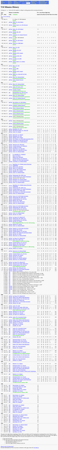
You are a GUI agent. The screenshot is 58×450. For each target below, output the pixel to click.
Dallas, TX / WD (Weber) (18, 22)
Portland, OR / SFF (17, 32)
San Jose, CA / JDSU (17, 214)
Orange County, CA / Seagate (19, 61)
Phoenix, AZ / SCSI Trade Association (20, 160)
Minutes (10, 3)
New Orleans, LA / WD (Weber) (19, 102)
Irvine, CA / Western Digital (18, 151)
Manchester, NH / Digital (18, 416)
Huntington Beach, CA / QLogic (19, 339)
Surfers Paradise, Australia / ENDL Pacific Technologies (24, 371)
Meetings (10, 2)
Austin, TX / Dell (16, 305)
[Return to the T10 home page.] (7, 446)
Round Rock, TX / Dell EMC (19, 148)
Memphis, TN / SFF (17, 50)
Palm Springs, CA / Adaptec (18, 385)
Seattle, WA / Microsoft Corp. (19, 329)
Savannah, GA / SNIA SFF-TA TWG (20, 140)
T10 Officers (36, 447)
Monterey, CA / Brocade (18, 322)
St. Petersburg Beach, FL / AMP (19, 386)
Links (2, 3)
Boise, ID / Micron (16, 155)
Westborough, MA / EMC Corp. (19, 175)
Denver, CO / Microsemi (18, 168)
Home (2, 1)
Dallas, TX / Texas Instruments (19, 334)
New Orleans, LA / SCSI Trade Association (22, 191)
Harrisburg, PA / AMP (17, 381)
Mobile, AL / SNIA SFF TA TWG (20, 74)
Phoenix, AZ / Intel (17, 303)
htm (11, 22)
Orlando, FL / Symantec (18, 248)
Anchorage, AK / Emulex (18, 255)
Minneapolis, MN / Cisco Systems (20, 341)
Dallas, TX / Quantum (17, 402)
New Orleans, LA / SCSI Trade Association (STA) (23, 138)
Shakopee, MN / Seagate (18, 53)
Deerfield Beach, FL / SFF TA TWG (20, 92)
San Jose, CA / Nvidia (17, 221)
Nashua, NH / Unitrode (17, 396)
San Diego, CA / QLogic (18, 390)
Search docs (17, 3)
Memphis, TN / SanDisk (18, 171)
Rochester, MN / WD (17, 55)
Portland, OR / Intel (17, 336)
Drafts (16, 1)
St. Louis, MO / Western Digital (19, 169)
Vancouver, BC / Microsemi (18, 144)
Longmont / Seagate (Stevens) (19, 105)
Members (33, 2)
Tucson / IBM (15, 68)
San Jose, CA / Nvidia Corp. (18, 300)
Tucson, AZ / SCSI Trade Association (20, 196)
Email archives (34, 1)
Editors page (34, 3)
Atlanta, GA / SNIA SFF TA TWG (20, 150)
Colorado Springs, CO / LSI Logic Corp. (21, 298)
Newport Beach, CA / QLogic (19, 420)
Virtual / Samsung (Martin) (18, 108)
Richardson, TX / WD (17, 129)
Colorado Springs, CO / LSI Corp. (20, 198)
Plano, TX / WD (16, 47)
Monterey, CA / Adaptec (18, 350)
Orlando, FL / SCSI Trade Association (20, 228)
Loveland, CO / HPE (17, 147)
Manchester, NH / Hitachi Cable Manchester (22, 379)
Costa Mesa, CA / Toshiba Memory (20, 141)
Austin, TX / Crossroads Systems (19, 317)
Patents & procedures (43, 2)
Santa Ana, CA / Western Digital (19, 235)
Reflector (27, 1)
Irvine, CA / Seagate (17, 131)
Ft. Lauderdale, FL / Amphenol (19, 154)
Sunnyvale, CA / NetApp (18, 134)
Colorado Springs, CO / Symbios (19, 389)
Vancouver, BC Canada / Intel (19, 190)
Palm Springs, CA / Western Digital (20, 414)
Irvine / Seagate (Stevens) (18, 79)
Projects (10, 1)
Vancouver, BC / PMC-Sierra (19, 201)
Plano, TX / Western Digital (18, 77)
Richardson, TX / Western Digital (19, 179)
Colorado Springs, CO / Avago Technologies (22, 176)
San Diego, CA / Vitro (17, 431)
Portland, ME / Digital (17, 388)
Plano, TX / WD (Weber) (18, 40)
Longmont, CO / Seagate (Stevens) (20, 34)
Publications (22, 1)
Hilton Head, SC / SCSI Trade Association (21, 301)
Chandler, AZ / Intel (17, 325)
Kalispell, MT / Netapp (17, 229)
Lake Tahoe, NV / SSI (17, 421)
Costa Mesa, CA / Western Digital (20, 161)
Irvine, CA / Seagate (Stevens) (19, 98)
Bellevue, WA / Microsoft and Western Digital (22, 232)
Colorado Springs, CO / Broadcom (20, 146)
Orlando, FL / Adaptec (17, 360)
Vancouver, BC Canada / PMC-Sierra (20, 263)
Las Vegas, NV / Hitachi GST (19, 217)
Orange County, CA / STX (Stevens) (20, 25)
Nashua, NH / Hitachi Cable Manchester (21, 297)
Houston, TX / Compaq (17, 347)
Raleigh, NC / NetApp (17, 224)
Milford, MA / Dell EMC (18, 157)
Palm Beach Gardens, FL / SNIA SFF (20, 130)
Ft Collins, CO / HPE (17, 58)
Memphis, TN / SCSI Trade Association (21, 269)
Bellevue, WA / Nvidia (17, 200)
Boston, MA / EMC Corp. (18, 239)
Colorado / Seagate (17, 89)
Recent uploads (42, 1)
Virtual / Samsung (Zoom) (18, 110)
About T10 (3, 2)
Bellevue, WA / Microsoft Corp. (19, 244)
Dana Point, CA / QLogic (18, 312)
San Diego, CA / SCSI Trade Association (21, 180)
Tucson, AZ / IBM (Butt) (18, 43)
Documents (16, 2)
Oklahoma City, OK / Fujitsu (19, 245)
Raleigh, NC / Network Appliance (20, 258)
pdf (9, 22)
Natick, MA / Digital (17, 399)
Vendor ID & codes (43, 3)
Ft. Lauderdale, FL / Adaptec (18, 409)
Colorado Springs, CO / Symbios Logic (21, 398)
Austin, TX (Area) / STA (18, 86)
